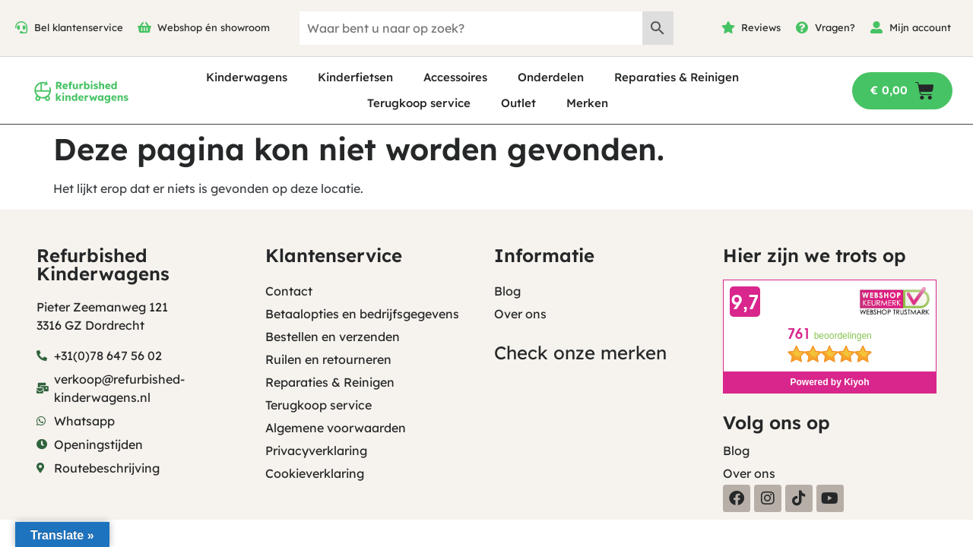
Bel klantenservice (78, 27)
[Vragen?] (802, 27)
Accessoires (455, 77)
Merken (587, 103)
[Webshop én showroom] (144, 27)
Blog (507, 291)
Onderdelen (551, 77)
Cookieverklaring (314, 473)
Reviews (761, 27)
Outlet (518, 103)
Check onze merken (580, 352)
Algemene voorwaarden (335, 427)
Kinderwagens (246, 77)
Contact (288, 291)
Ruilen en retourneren (328, 359)
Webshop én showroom (213, 27)
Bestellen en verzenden (332, 336)
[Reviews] (728, 27)
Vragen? (835, 27)
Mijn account (920, 27)
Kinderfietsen (355, 77)
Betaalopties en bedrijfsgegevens (362, 313)
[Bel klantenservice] (21, 27)
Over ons (520, 313)
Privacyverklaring (316, 450)
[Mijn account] (876, 27)
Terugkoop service (419, 103)
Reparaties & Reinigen (676, 77)
